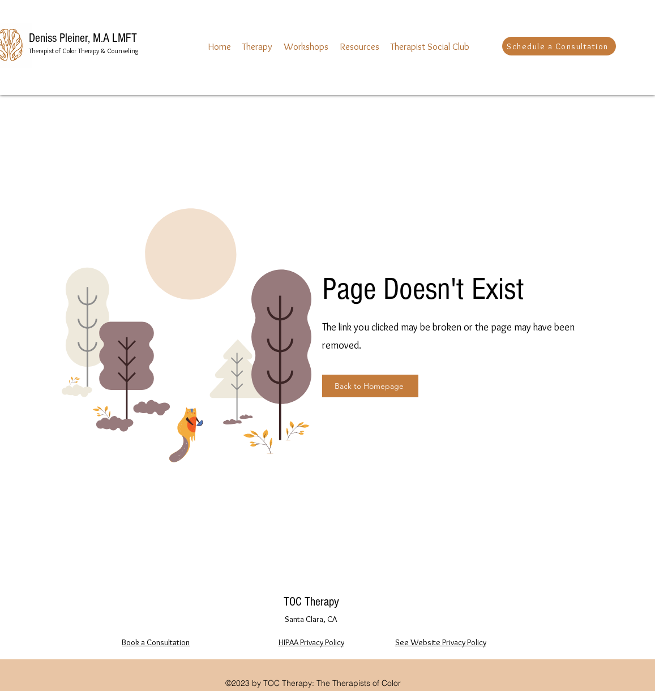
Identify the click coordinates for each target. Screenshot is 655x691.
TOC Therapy (311, 602)
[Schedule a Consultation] (559, 46)
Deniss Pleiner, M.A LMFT (83, 38)
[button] (257, 46)
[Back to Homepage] (370, 386)
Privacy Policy (464, 642)
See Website (418, 642)
